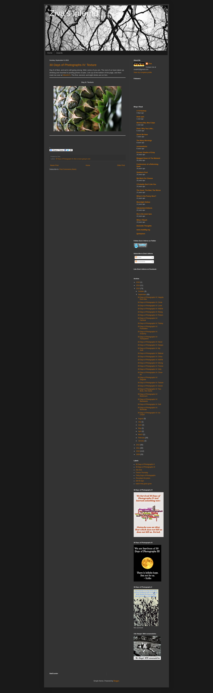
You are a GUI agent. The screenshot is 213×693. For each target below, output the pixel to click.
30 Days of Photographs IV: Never (150, 342)
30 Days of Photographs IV (64, 159)
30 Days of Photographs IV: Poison (150, 315)
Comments (140, 262)
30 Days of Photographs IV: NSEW (150, 309)
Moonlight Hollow (143, 202)
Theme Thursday (142, 473)
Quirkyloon (141, 234)
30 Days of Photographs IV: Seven (150, 386)
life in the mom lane (144, 214)
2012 (138, 445)
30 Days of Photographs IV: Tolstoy (150, 323)
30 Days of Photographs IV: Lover (150, 306)
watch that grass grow (144, 484)
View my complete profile (143, 72)
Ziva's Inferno (73, 13)
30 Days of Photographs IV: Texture (72, 65)
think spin (140, 117)
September (142, 294)
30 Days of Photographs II (145, 464)
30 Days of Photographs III (145, 467)
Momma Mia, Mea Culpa (146, 123)
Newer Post (54, 165)
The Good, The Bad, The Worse (149, 190)
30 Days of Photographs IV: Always (150, 345)
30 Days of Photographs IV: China (150, 357)
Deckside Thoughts (144, 226)
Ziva (150, 64)
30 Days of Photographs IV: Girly (149, 369)
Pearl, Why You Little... (145, 129)
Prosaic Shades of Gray (146, 152)
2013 (138, 288)
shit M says (140, 481)
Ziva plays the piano (143, 478)
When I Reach (142, 220)
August (141, 419)
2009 (138, 454)
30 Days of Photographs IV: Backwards (148, 400)
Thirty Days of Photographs (145, 475)
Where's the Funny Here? (146, 196)
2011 (138, 448)
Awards (59, 53)
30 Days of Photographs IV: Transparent (148, 338)
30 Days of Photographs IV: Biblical (150, 353)
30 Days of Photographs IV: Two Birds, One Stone (149, 390)
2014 (138, 285)
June (140, 425)
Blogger (116, 681)
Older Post (121, 165)
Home (49, 53)
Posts (138, 257)
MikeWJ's (67, 75)
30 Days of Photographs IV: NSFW (150, 360)
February (141, 438)
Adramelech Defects (144, 208)
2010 (138, 451)
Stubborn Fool (142, 172)
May (140, 428)
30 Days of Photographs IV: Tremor (150, 366)
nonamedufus (142, 146)
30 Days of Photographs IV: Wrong (150, 363)
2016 (138, 282)
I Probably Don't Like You (146, 184)
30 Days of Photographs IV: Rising (150, 312)
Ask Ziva (139, 470)
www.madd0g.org (143, 230)
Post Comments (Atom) (67, 169)
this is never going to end (82, 159)
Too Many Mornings (144, 140)
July (140, 422)
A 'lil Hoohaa (141, 111)
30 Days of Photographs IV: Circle (150, 302)
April (140, 431)
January (141, 441)
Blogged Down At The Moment (148, 158)
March (140, 434)
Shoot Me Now (142, 135)
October (141, 291)
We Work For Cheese (145, 178)
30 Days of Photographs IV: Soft (149, 404)
